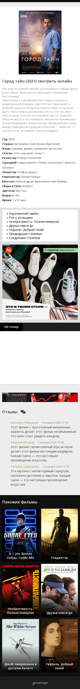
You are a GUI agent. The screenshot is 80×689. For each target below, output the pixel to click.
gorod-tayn (40, 683)
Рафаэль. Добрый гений (26, 230)
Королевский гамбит (24, 213)
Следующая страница (24, 238)
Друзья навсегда (21, 226)
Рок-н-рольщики (21, 218)
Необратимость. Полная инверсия (34, 222)
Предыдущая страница (25, 234)
